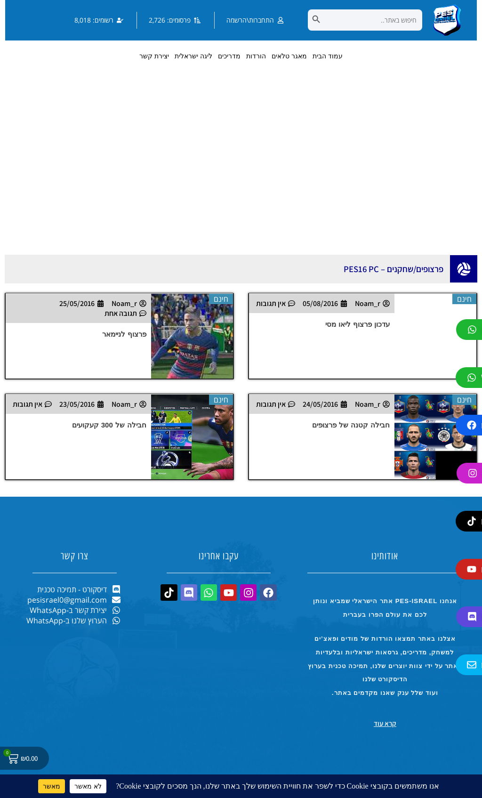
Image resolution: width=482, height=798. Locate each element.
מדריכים (229, 56)
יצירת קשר (154, 56)
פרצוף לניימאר (124, 334)
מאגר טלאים (289, 56)
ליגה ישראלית (193, 56)
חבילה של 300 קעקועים (109, 425)
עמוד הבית (328, 56)
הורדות (256, 56)
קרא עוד (385, 723)
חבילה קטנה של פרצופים (351, 425)
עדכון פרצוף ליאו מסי (357, 324)
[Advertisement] (241, 175)
